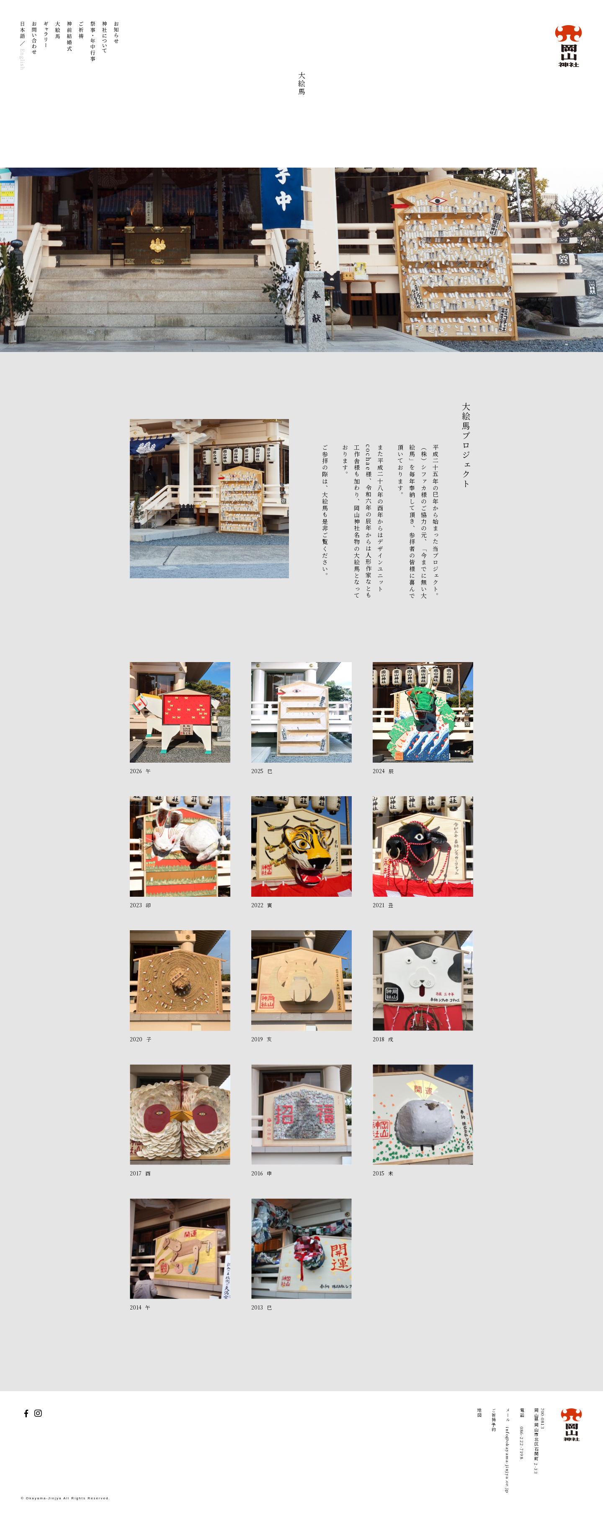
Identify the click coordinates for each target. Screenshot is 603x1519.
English (22, 58)
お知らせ (116, 46)
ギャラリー (46, 46)
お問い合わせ (34, 46)
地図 (479, 1413)
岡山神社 (568, 46)
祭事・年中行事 (93, 46)
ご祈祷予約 (493, 1420)
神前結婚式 (69, 46)
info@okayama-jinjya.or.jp (508, 1460)
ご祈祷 (81, 46)
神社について (105, 46)
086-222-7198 (522, 1443)
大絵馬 (58, 46)
